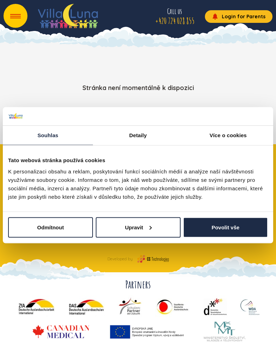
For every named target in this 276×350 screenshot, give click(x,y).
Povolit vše (225, 227)
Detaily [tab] (138, 135)
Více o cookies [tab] (228, 135)
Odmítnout (50, 227)
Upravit (138, 227)
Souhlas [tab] (47, 135)
